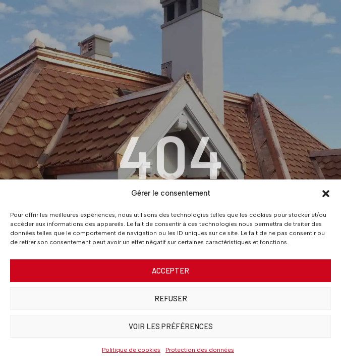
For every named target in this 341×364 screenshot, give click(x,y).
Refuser (170, 298)
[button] (326, 194)
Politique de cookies (131, 349)
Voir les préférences (171, 326)
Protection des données (199, 349)
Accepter (170, 270)
